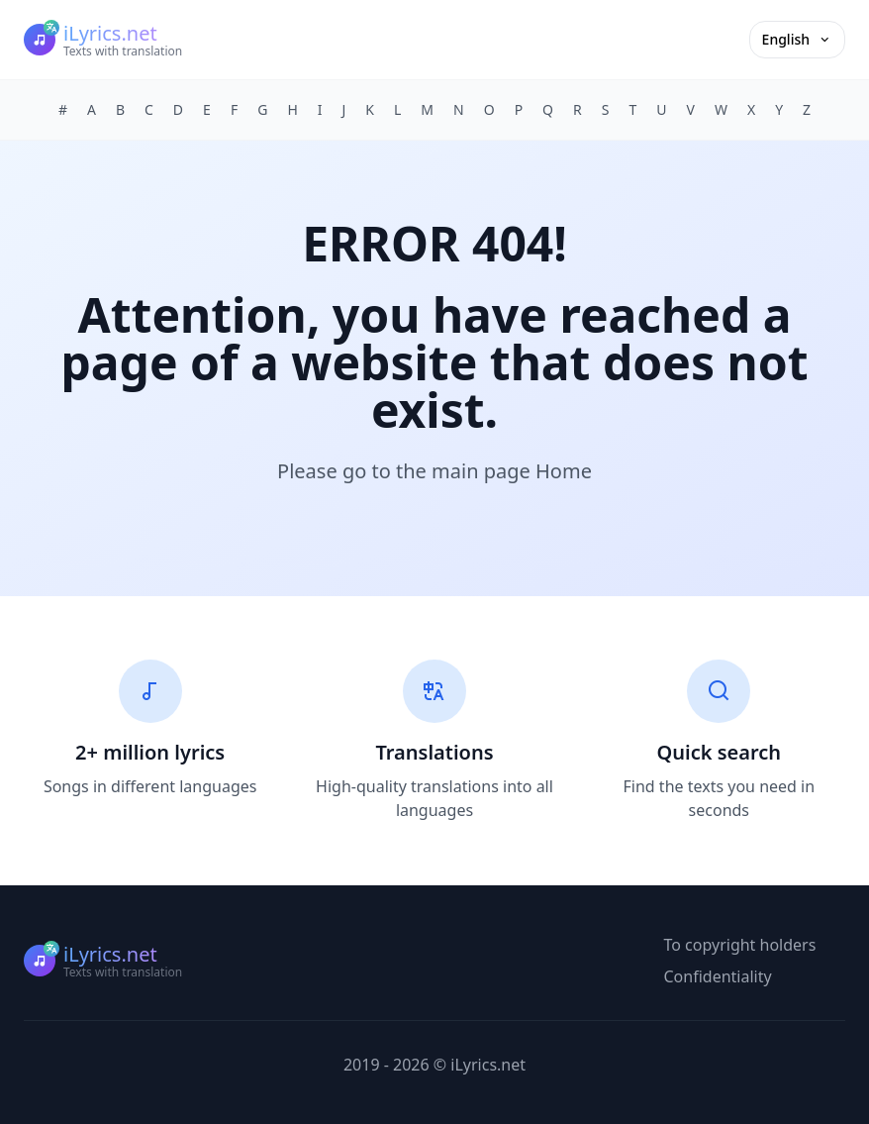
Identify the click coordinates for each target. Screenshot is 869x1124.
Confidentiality (718, 976)
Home (563, 471)
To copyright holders (740, 945)
